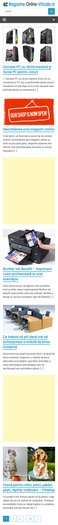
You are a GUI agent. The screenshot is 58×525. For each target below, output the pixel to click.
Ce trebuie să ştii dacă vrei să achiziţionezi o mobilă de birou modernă (26, 342)
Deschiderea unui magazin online (28, 129)
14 (30, 518)
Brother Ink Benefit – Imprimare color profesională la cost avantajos (27, 274)
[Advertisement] (29, 190)
